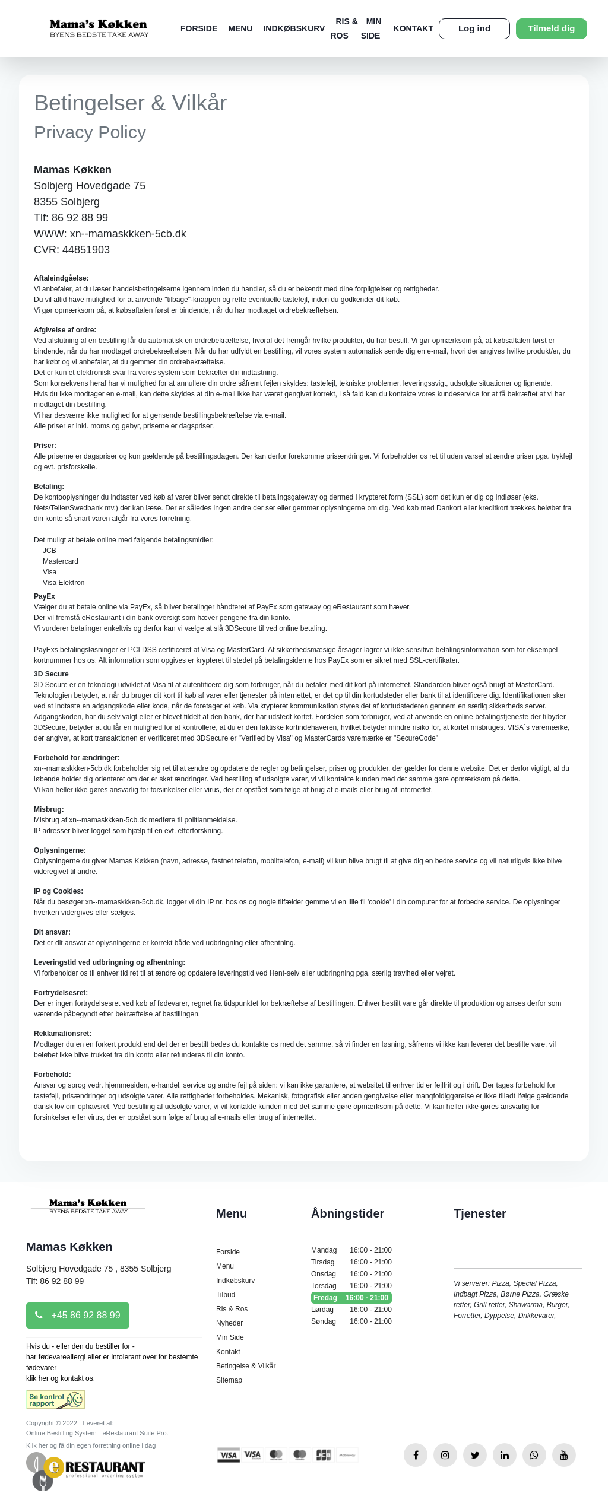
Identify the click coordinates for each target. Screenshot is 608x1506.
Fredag (352, 1298)
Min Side (230, 1337)
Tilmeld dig (551, 28)
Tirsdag (351, 1262)
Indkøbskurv (294, 28)
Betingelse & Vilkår (246, 1366)
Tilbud (225, 1295)
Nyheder (229, 1323)
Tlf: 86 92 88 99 (55, 1281)
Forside (198, 28)
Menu (240, 28)
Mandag (351, 1250)
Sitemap (229, 1380)
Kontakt (413, 28)
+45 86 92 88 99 (78, 1315)
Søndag (351, 1321)
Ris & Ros (232, 1309)
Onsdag (351, 1274)
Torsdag (351, 1286)
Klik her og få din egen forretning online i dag (91, 1445)
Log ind (474, 28)
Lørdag (351, 1310)
